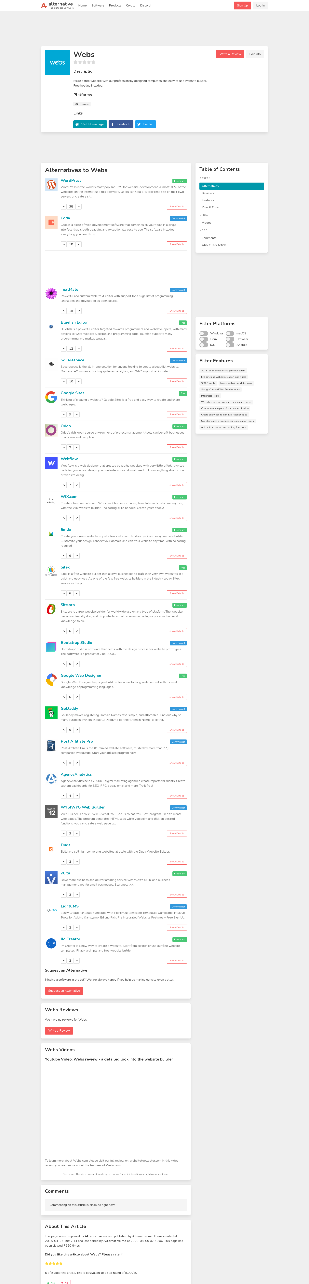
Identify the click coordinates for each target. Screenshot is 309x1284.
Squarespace (72, 360)
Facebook (123, 124)
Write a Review (230, 54)
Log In (260, 5)
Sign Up (242, 5)
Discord (145, 5)
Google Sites (72, 393)
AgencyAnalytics (76, 774)
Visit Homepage (92, 124)
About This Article (214, 245)
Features (208, 200)
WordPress (71, 180)
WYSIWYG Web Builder (83, 807)
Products (115, 5)
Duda (66, 845)
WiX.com (69, 496)
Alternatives (210, 186)
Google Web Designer (81, 675)
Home (82, 5)
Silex (65, 567)
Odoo (66, 426)
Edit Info (255, 54)
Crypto (130, 5)
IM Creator (70, 939)
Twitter (148, 124)
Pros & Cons (210, 207)
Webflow (69, 459)
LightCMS (70, 906)
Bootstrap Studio (76, 642)
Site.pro (68, 604)
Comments (209, 238)
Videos (206, 223)
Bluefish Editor (74, 322)
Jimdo (66, 529)
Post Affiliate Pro (77, 741)
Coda (65, 218)
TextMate (69, 289)
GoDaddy (69, 708)
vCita (65, 873)
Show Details (176, 206)
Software (97, 5)
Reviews (208, 193)
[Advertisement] (154, 30)
